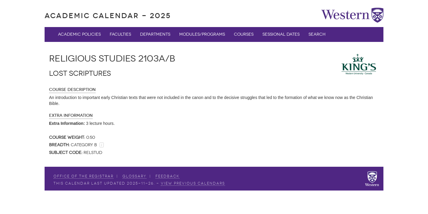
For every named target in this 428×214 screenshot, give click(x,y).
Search (317, 34)
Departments (155, 34)
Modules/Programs (202, 34)
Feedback (167, 176)
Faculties (120, 34)
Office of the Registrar (84, 176)
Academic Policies (79, 34)
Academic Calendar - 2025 (108, 15)
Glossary (134, 176)
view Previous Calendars (193, 183)
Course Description (72, 89)
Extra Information (71, 115)
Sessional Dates (281, 34)
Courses (244, 34)
